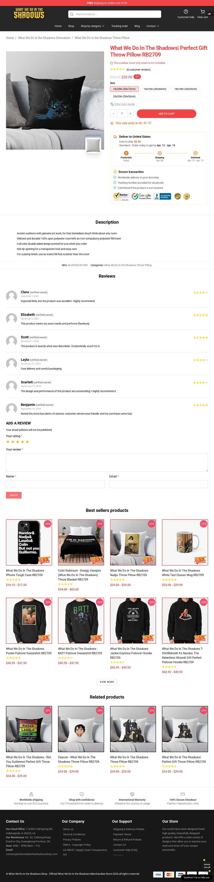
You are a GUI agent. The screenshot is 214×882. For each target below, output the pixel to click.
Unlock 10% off (207, 865)
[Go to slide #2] (65, 164)
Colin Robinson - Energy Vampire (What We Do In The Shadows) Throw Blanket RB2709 (79, 575)
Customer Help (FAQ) (125, 850)
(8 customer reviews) (138, 69)
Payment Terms (122, 834)
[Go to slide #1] (45, 164)
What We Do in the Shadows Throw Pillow (102, 38)
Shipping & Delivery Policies (128, 829)
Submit (14, 495)
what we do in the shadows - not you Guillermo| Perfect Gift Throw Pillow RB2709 (28, 761)
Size (112, 83)
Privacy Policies (72, 839)
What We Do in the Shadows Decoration (44, 38)
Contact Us (119, 844)
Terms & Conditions (74, 834)
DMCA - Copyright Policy (77, 844)
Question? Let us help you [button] (197, 877)
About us (68, 829)
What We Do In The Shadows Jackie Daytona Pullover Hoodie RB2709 (131, 653)
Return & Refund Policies (127, 839)
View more (107, 682)
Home (10, 38)
